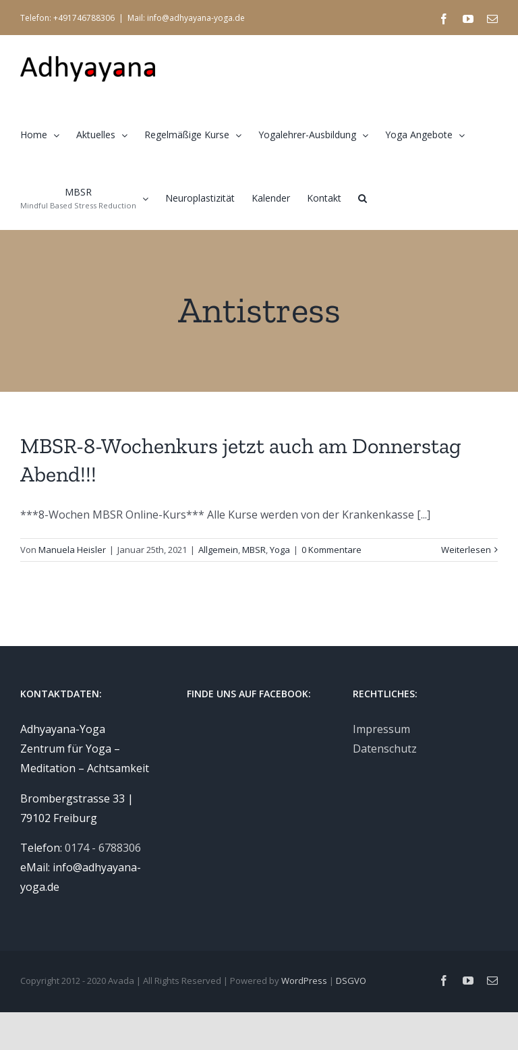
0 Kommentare (331, 550)
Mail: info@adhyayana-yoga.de (186, 18)
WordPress (304, 980)
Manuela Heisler (72, 550)
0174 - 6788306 (103, 847)
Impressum (381, 729)
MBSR (254, 550)
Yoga (280, 550)
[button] (362, 197)
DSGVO (351, 980)
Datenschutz (385, 748)
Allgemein (218, 550)
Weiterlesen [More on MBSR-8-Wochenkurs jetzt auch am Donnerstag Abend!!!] (466, 550)
